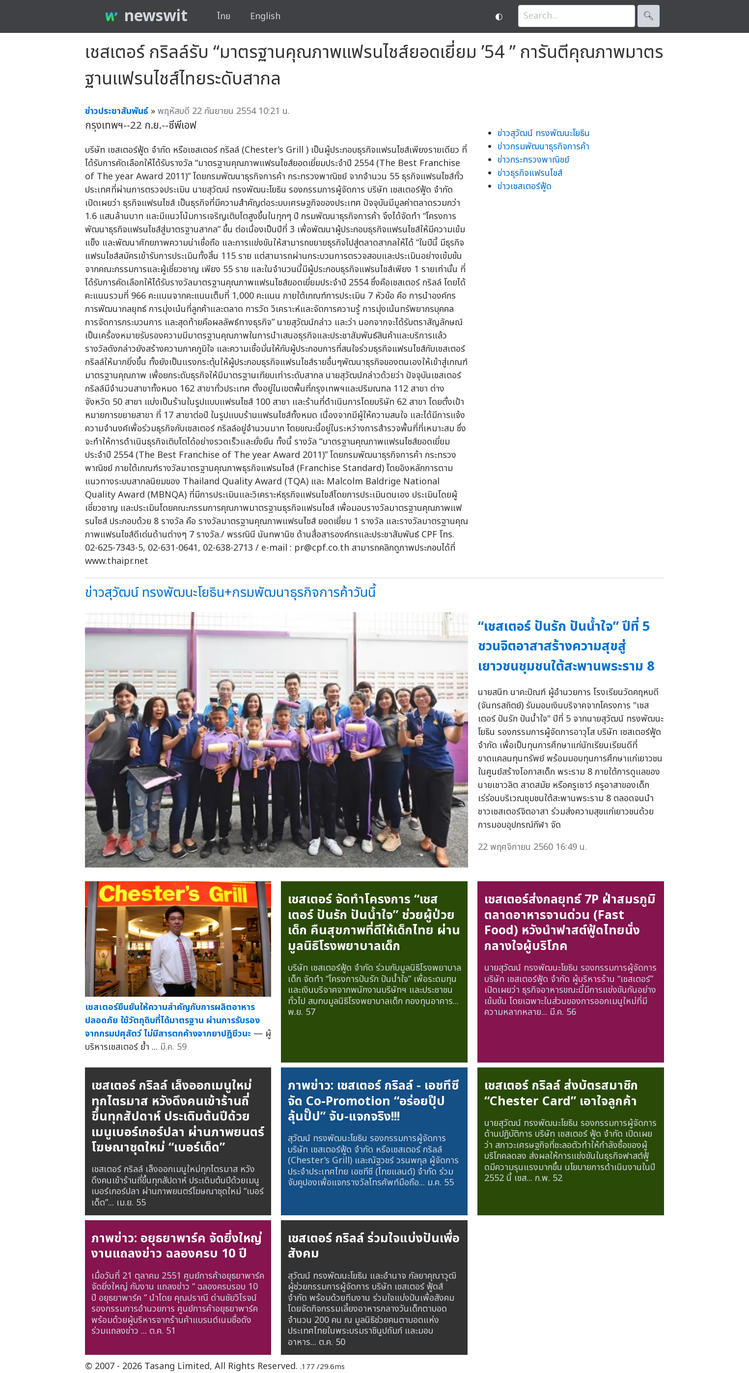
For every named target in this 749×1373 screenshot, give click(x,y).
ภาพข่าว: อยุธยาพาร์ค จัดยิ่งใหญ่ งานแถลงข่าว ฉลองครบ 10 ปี (176, 1246)
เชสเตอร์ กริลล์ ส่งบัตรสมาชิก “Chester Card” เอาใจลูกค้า (561, 1093)
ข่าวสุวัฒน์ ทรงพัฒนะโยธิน (544, 133)
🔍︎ (648, 16)
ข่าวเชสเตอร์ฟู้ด (525, 186)
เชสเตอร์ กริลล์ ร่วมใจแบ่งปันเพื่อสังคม (374, 1246)
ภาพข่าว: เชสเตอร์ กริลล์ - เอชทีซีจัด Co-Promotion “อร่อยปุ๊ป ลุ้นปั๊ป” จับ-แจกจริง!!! (373, 1101)
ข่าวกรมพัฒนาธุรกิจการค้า (543, 146)
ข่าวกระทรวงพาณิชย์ (533, 160)
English (265, 16)
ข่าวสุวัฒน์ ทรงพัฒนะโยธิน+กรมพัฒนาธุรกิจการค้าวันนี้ (230, 593)
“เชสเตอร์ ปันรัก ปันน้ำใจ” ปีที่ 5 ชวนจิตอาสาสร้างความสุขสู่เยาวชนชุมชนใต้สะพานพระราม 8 (566, 646)
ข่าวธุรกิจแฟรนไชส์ (530, 173)
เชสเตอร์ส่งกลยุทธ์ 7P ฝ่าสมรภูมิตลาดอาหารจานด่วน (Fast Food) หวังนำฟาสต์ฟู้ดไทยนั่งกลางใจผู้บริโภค (570, 922)
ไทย (223, 16)
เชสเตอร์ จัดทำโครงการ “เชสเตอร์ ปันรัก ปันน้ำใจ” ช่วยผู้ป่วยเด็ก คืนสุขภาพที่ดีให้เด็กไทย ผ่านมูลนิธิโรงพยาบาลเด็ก (374, 922)
